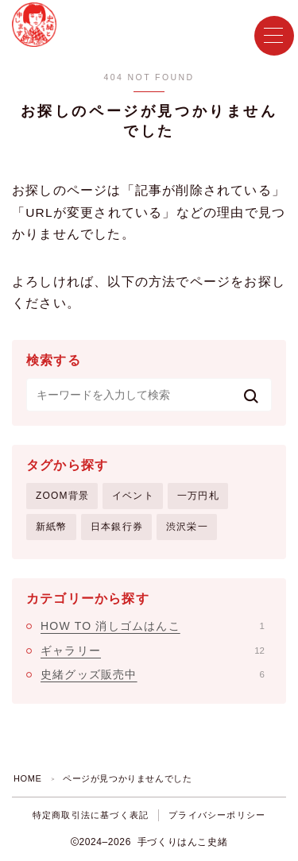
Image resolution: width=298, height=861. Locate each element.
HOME (27, 778)
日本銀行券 (117, 526)
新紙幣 (52, 526)
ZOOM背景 (62, 495)
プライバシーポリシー (216, 815)
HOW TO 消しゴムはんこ (153, 626)
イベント (133, 495)
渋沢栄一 (187, 526)
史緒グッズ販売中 (153, 674)
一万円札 (198, 495)
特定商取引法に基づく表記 (91, 815)
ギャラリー (153, 650)
